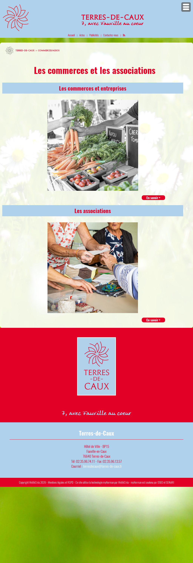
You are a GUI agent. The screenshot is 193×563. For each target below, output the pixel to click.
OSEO (160, 482)
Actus (82, 35)
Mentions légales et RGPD (60, 482)
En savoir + (153, 197)
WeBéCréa (34, 482)
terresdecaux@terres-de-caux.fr (102, 466)
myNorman (108, 482)
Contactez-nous (110, 35)
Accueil (71, 35)
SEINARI (170, 482)
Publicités (94, 35)
